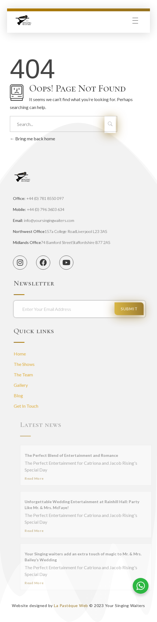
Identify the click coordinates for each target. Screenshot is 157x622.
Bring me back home (32, 138)
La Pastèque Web (71, 605)
